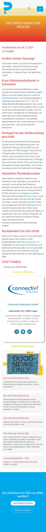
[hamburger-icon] (40, 9)
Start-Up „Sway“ (31, 204)
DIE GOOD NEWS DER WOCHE (16, 385)
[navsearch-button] (28, 8)
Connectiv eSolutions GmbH (23, 311)
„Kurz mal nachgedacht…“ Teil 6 (16, 466)
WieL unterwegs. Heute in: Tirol (16, 441)
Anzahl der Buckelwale (29, 252)
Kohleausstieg (22, 161)
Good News (24, 71)
